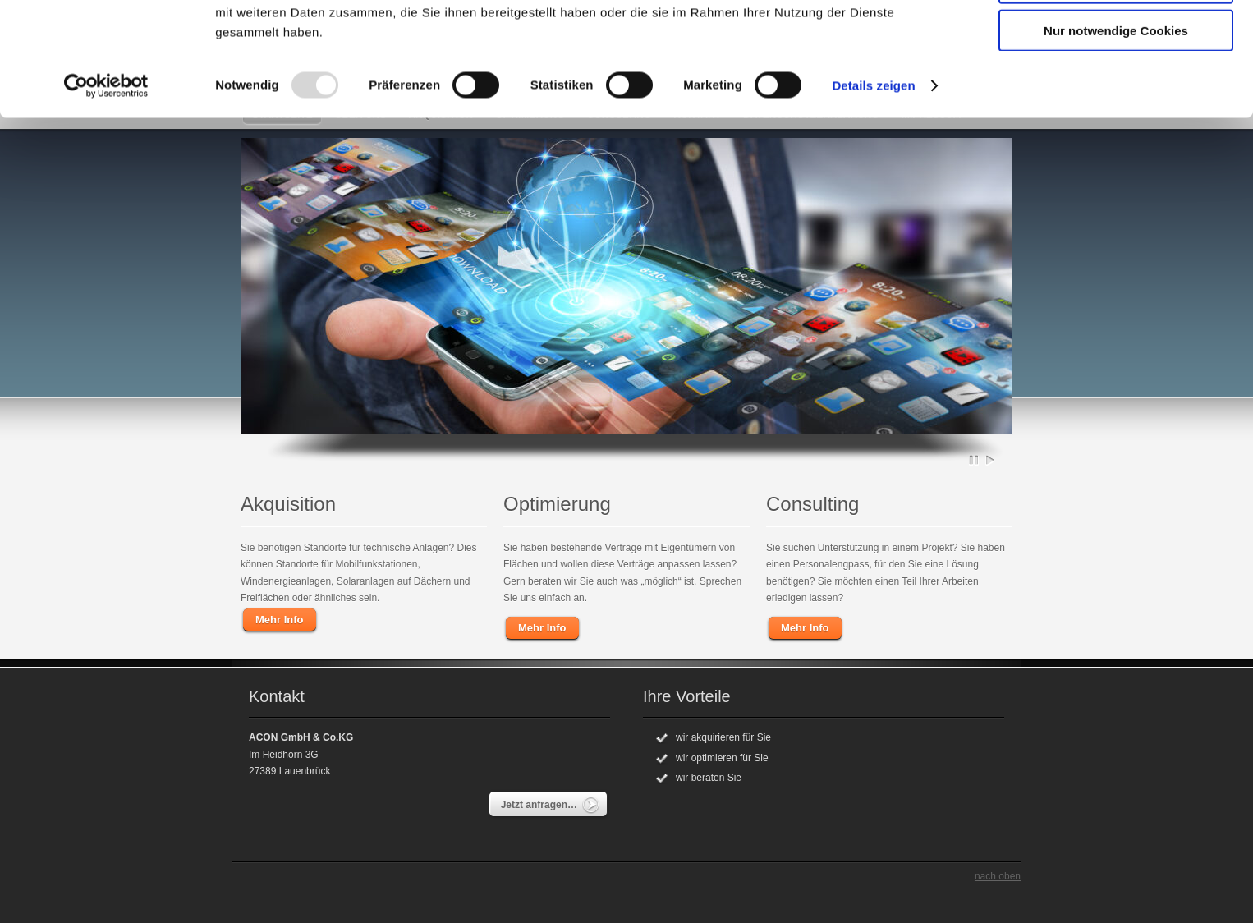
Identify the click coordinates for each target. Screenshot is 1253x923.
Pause (974, 460)
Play (990, 460)
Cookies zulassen (1116, 41)
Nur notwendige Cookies (1116, 137)
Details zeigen (873, 192)
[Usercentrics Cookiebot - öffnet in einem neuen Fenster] (106, 192)
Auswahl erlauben (1115, 89)
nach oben (998, 876)
